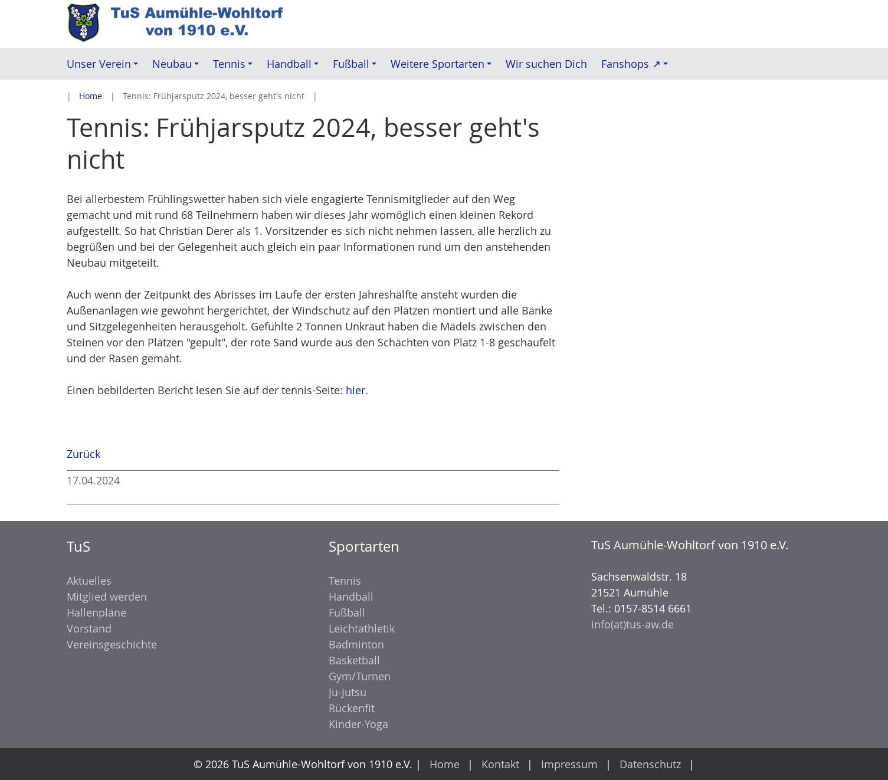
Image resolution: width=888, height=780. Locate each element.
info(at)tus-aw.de (632, 624)
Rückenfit (352, 708)
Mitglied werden (107, 596)
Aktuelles (89, 580)
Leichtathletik (362, 628)
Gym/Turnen (360, 676)
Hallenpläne (96, 612)
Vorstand (89, 628)
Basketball (354, 660)
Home (90, 95)
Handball (351, 596)
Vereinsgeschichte (112, 644)
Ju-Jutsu (347, 692)
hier (355, 390)
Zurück (83, 454)
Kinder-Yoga (358, 724)
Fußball (347, 612)
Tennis (345, 580)
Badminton (356, 644)
